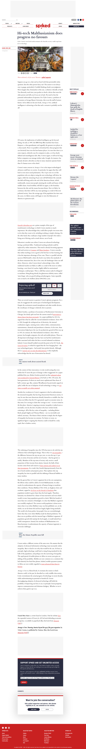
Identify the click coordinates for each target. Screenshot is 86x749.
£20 (54, 285)
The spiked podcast (75, 238)
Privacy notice (5, 739)
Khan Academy (44, 250)
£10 (49, 285)
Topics (7, 23)
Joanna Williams (47, 737)
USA (24, 742)
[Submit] (17, 20)
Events (60, 23)
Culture (24, 735)
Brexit (24, 737)
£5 (43, 285)
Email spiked (68, 737)
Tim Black (46, 742)
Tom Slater (73, 214)
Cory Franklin (74, 166)
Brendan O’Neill (47, 733)
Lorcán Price (73, 144)
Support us (76, 26)
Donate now (46, 293)
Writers (18, 23)
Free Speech (73, 93)
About (3, 733)
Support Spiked (5, 735)
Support (24, 682)
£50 (59, 285)
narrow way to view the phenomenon (35, 351)
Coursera (33, 250)
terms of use (39, 747)
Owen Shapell (74, 92)
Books (60, 26)
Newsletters (76, 23)
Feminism (25, 739)
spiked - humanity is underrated (43, 26)
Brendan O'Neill (74, 118)
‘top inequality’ (57, 453)
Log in (73, 20)
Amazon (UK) (22, 633)
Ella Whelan (46, 739)
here (59, 616)
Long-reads (26, 26)
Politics (72, 167)
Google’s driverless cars (25, 225)
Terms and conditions (6, 737)
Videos (28, 23)
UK (71, 119)
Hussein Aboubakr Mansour (75, 186)
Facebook (78, 20)
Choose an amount (52, 289)
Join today (33, 709)
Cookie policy (5, 741)
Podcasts (9, 26)
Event (72, 215)
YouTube (83, 20)
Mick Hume (46, 741)
